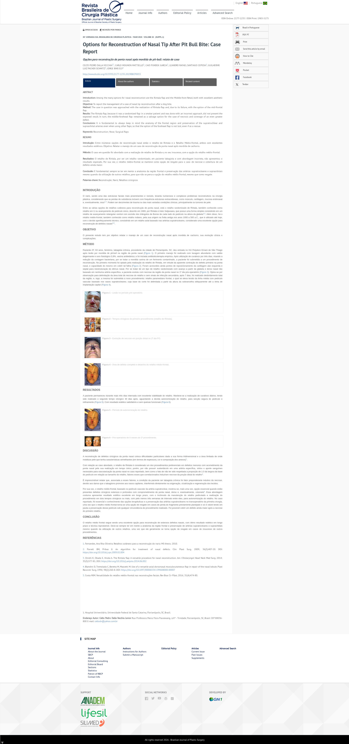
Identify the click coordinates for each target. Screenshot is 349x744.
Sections (92, 667)
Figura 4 (106, 284)
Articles (202, 13)
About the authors (126, 81)
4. (84, 566)
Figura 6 (166, 402)
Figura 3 (204, 272)
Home (129, 13)
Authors (162, 13)
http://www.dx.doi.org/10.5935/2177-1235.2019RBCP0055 (112, 74)
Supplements (198, 658)
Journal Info (145, 13)
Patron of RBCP (95, 673)
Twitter (241, 84)
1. (84, 543)
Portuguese (259, 3)
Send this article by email (250, 49)
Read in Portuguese (247, 27)
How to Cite (244, 56)
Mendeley (243, 63)
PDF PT (242, 34)
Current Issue (198, 651)
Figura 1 (148, 253)
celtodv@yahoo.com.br (106, 621)
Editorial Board (95, 664)
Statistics (155, 81)
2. (85, 549)
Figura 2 (136, 266)
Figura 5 (99, 402)
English (242, 3)
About (91, 658)
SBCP (90, 654)
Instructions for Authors (134, 651)
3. (84, 558)
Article (88, 81)
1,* (113, 65)
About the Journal (97, 651)
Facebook (243, 77)
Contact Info (94, 676)
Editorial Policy (182, 13)
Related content (193, 81)
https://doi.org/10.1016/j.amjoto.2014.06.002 (124, 561)
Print (241, 41)
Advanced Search (223, 13)
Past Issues (197, 654)
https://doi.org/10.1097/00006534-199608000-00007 (148, 569)
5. (84, 575)
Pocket (242, 70)
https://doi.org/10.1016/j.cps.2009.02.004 (103, 552)
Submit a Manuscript (133, 654)
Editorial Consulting (98, 661)
